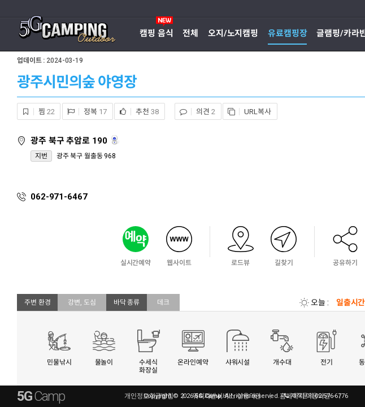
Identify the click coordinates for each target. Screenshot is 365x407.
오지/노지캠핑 (233, 33)
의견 (195, 111)
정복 (84, 111)
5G (40, 396)
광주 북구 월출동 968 (86, 156)
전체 (190, 33)
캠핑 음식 (156, 33)
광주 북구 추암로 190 (70, 141)
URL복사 (247, 111)
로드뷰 (115, 140)
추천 (136, 111)
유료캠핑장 (287, 33)
